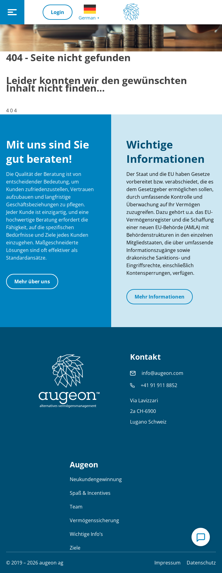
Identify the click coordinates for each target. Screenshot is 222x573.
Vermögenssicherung (94, 520)
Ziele (75, 547)
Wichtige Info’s (86, 534)
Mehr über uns (32, 281)
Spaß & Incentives (90, 493)
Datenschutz (201, 562)
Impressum (167, 562)
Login (57, 12)
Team (76, 506)
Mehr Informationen (160, 296)
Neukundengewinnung (96, 479)
